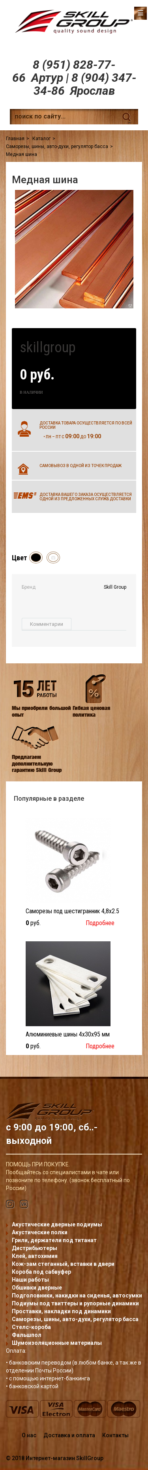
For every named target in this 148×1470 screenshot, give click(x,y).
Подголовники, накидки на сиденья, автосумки (77, 1295)
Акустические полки (39, 1232)
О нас (29, 1435)
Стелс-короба (31, 1327)
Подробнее (100, 923)
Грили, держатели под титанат (54, 1240)
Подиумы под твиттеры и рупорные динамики (75, 1303)
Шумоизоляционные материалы (57, 1343)
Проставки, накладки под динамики (61, 1311)
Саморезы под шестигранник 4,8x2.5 (72, 911)
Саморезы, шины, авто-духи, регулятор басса (57, 146)
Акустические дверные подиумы (57, 1224)
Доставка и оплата (69, 1435)
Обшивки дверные (37, 1287)
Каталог (41, 138)
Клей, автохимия (35, 1256)
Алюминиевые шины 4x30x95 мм (68, 1034)
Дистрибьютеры (34, 1248)
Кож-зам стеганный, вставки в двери (63, 1264)
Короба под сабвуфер (41, 1272)
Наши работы (30, 1280)
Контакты (115, 1435)
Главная (15, 138)
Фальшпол (26, 1335)
